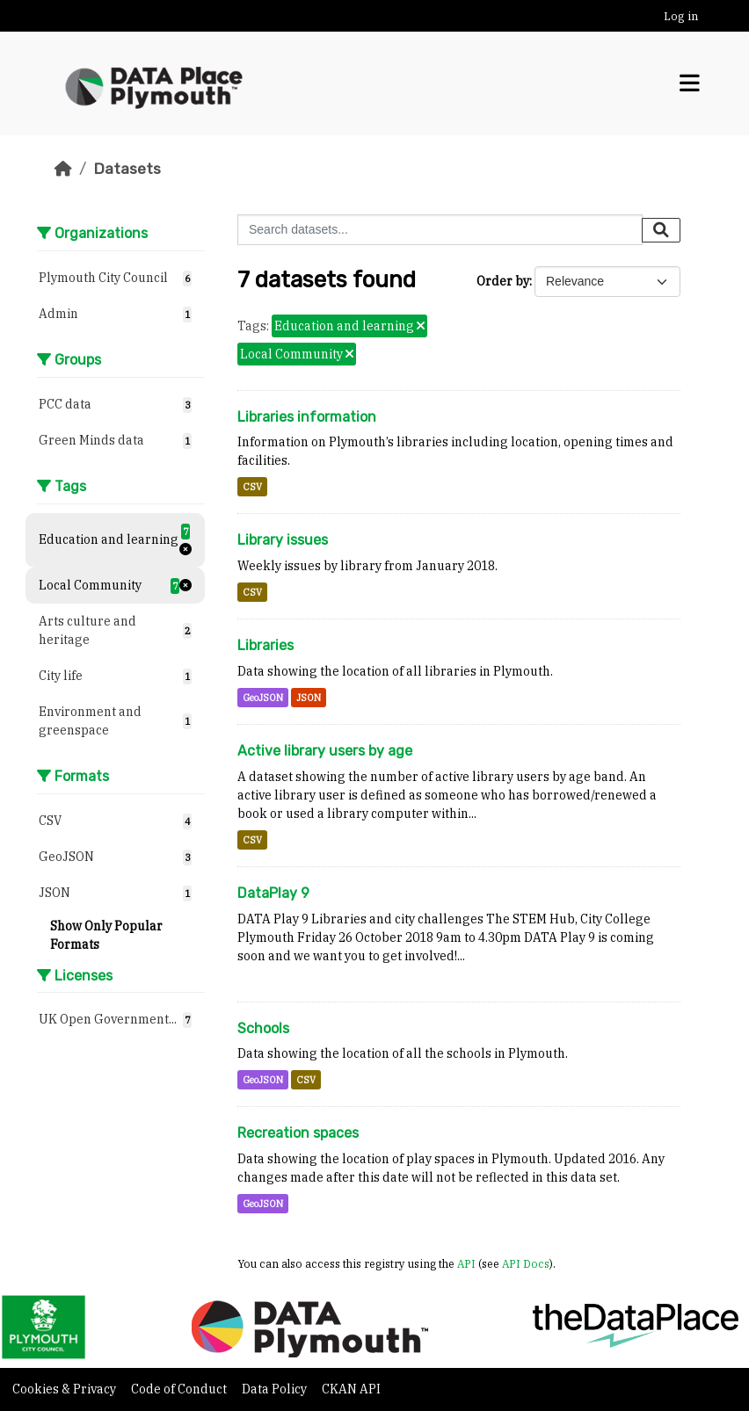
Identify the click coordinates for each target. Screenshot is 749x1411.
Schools (263, 1028)
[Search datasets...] (440, 229)
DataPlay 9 (273, 893)
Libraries (265, 645)
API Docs (525, 1263)
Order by (502, 281)
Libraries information (306, 417)
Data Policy (275, 1389)
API (466, 1263)
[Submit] (661, 230)
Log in (681, 16)
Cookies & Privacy (65, 1389)
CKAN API (351, 1389)
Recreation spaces (298, 1133)
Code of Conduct (180, 1389)
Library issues (282, 540)
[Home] (63, 168)
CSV (252, 487)
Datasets (127, 168)
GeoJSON (263, 697)
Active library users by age (324, 750)
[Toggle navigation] (689, 83)
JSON (308, 697)
